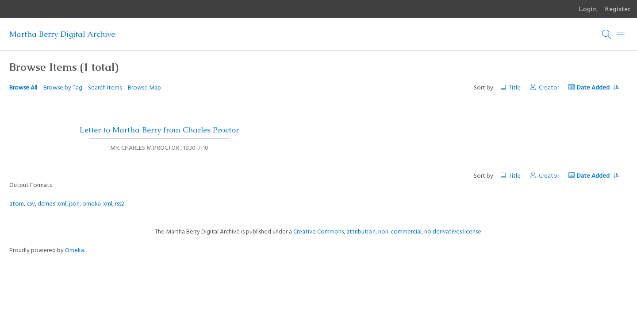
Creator (549, 88)
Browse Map (144, 88)
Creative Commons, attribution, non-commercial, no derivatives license (387, 232)
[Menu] (621, 34)
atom (16, 204)
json (74, 204)
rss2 (119, 204)
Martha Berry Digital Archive (62, 34)
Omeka (74, 250)
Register (618, 8)
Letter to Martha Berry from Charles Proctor (159, 130)
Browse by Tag (62, 88)
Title (515, 88)
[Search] (607, 34)
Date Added (597, 88)
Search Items (105, 88)
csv (31, 204)
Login (588, 8)
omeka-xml (97, 204)
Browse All (23, 88)
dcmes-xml (52, 204)
